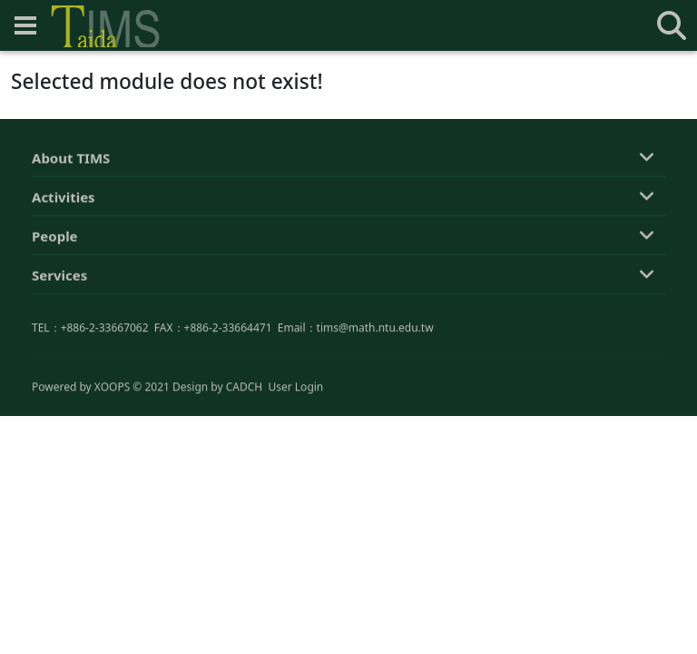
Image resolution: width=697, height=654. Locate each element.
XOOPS (112, 387)
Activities (63, 199)
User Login (295, 387)
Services (59, 277)
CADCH (244, 387)
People (55, 238)
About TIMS (71, 160)
